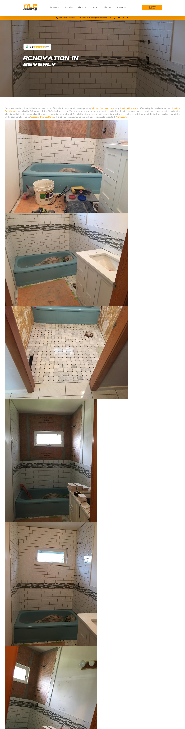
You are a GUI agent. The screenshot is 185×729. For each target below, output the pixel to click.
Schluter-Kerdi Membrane (102, 108)
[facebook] (110, 17)
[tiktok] (123, 17)
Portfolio (69, 7)
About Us (82, 7)
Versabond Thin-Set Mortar (42, 117)
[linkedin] (127, 17)
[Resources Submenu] (128, 7)
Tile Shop (108, 7)
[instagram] (114, 17)
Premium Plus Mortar (129, 108)
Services (53, 7)
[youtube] (118, 17)
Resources (121, 7)
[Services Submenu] (59, 7)
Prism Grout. (121, 117)
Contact (94, 7)
